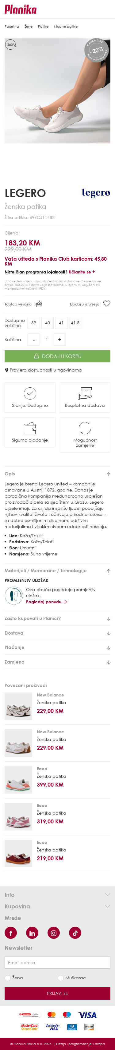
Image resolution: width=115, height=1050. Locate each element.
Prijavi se (57, 993)
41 (61, 322)
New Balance (50, 694)
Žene (29, 26)
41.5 (75, 322)
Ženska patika (51, 702)
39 (33, 322)
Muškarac (75, 977)
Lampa (99, 1044)
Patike (43, 26)
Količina (13, 339)
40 (47, 322)
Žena (17, 977)
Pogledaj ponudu (46, 601)
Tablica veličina (23, 304)
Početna (12, 26)
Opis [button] (57, 473)
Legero (25, 192)
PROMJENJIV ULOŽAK (26, 580)
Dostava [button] (57, 633)
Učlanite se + (82, 271)
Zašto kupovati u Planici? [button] (57, 618)
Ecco (42, 768)
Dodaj (57, 356)
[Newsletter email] (57, 963)
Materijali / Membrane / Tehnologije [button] (57, 570)
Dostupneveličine (15, 323)
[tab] (57, 474)
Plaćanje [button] (57, 647)
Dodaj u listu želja (90, 304)
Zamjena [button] (57, 661)
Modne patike (66, 26)
